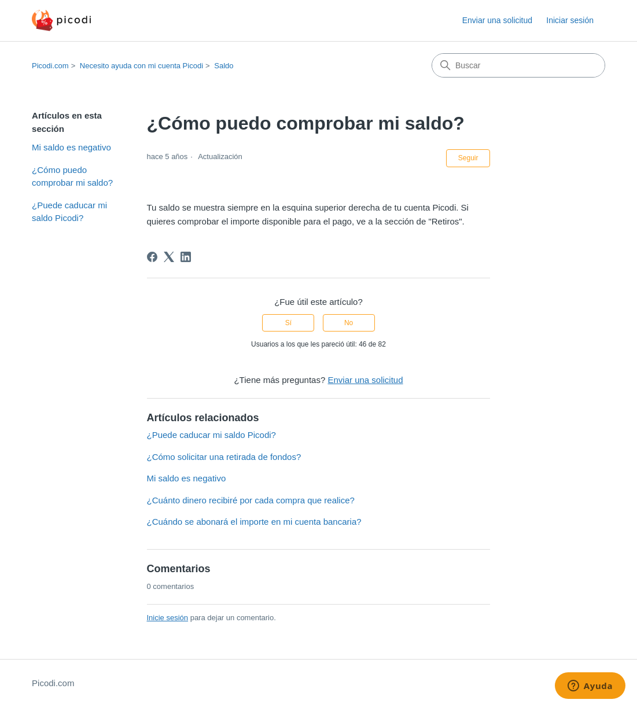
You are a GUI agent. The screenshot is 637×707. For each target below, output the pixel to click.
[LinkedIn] (186, 257)
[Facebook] (152, 257)
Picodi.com (50, 65)
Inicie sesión (168, 617)
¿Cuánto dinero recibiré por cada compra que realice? (251, 500)
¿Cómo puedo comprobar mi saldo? (72, 176)
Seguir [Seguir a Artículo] (468, 158)
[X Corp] (169, 257)
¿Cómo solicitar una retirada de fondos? (224, 457)
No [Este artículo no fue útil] (348, 323)
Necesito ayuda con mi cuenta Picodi (141, 65)
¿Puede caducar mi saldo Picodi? (69, 211)
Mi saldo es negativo (71, 147)
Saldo (223, 65)
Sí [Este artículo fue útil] (288, 323)
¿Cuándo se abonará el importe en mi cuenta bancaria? (254, 521)
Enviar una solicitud (497, 20)
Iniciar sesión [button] (570, 20)
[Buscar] (518, 65)
